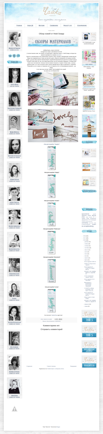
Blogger (58, 426)
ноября (86, 243)
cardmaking (85, 222)
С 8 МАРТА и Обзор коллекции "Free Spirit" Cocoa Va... (89, 289)
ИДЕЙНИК (84, 215)
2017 (84, 238)
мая (86, 255)
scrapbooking (57, 321)
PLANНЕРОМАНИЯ (86, 224)
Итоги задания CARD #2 (90, 261)
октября (87, 245)
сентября (87, 247)
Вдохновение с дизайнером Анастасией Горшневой (87, 284)
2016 (84, 240)
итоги (89, 215)
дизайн (94, 213)
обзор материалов (50, 321)
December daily (92, 222)
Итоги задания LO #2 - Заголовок (89, 280)
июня (86, 253)
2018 (84, 236)
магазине (59, 55)
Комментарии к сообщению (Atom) (55, 368)
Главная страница (51, 366)
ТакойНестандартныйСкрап (87, 221)
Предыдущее (73, 366)
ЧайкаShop (54, 315)
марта (86, 259)
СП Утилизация (92, 219)
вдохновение (85, 214)
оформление (85, 219)
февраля (87, 304)
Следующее (29, 366)
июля (86, 251)
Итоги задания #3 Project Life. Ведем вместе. (89, 294)
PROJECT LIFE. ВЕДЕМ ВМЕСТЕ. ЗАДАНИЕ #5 (90, 272)
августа (86, 249)
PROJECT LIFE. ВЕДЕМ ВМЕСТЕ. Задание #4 (90, 301)
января (86, 306)
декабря (87, 241)
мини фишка (89, 217)
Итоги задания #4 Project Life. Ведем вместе (89, 268)
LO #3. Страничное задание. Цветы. (88, 276)
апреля (86, 257)
